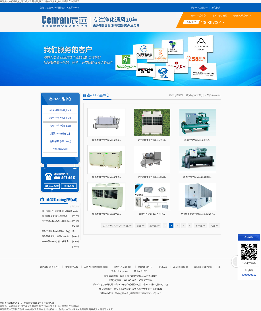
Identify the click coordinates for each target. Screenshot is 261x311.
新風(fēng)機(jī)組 (60, 133)
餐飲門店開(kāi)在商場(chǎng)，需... (59, 231)
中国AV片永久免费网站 (77, 309)
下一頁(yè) (200, 225)
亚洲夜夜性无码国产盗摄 (12, 309)
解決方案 (163, 267)
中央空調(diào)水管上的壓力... (56, 241)
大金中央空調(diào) (60, 125)
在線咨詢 (69, 186)
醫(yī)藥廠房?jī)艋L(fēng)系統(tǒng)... (60, 211)
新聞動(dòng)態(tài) (203, 267)
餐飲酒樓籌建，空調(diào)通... (56, 236)
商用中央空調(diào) (123, 267)
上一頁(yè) (155, 225)
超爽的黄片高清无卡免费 (101, 309)
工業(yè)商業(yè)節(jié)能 (96, 267)
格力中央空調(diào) (60, 118)
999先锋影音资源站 (33, 309)
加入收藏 (216, 7)
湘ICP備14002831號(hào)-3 (148, 293)
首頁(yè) (140, 225)
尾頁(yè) (214, 225)
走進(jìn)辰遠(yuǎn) (242, 15)
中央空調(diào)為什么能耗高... (56, 221)
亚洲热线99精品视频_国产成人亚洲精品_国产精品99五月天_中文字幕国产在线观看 (39, 1)
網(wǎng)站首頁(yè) (195, 95)
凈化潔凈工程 (71, 267)
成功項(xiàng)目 (180, 267)
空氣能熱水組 (60, 149)
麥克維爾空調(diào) (60, 110)
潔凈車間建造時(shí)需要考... (55, 216)
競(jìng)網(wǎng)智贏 (125, 293)
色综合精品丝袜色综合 (54, 309)
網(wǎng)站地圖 (219, 15)
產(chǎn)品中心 (198, 15)
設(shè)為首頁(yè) (199, 7)
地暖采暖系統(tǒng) (60, 141)
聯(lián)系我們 (52, 187)
